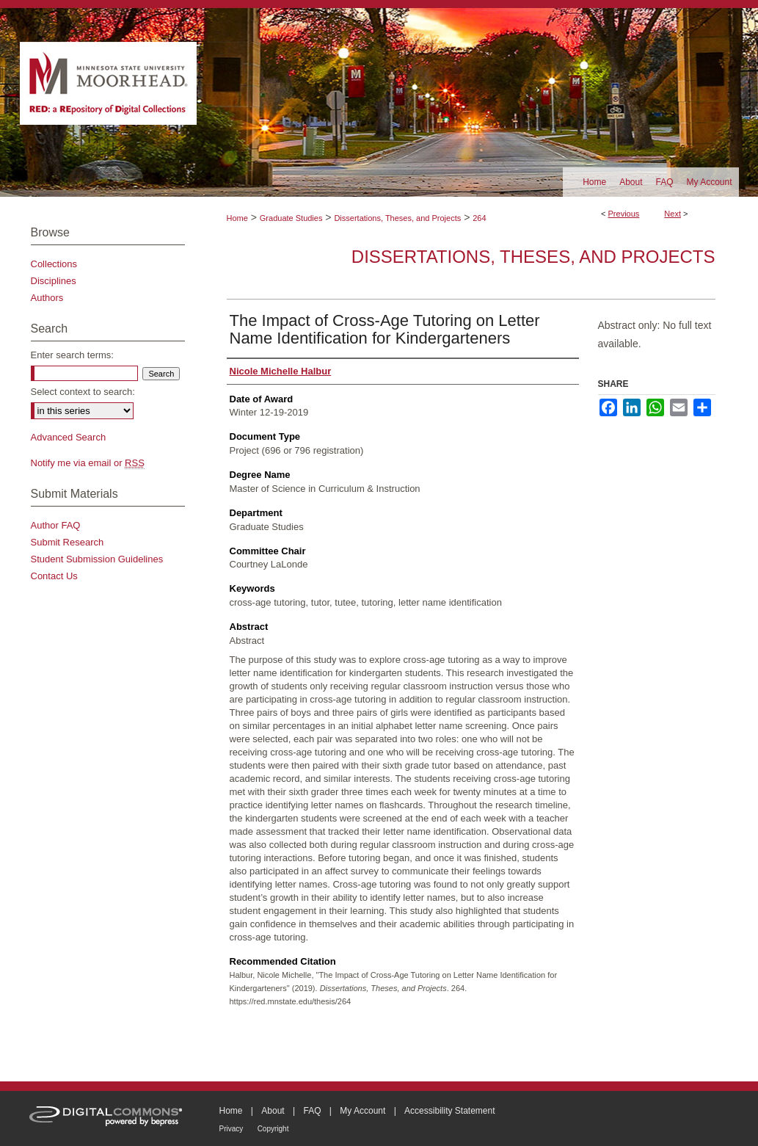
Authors (47, 297)
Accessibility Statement (449, 1111)
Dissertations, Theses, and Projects (397, 218)
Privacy (231, 1129)
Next (672, 213)
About (272, 1111)
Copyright (273, 1129)
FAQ (312, 1111)
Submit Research (67, 542)
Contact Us (54, 575)
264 (479, 218)
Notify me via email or (88, 462)
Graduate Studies (291, 218)
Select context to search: (83, 391)
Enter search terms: (72, 354)
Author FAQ (56, 525)
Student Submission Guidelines (97, 559)
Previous (624, 213)
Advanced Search (68, 437)
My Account (362, 1111)
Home (237, 218)
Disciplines (53, 280)
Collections (54, 263)
